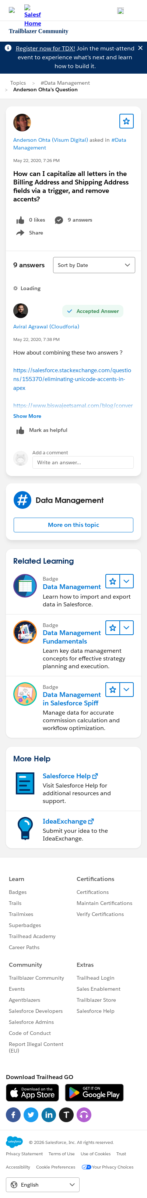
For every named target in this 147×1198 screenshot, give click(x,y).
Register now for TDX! (45, 48)
